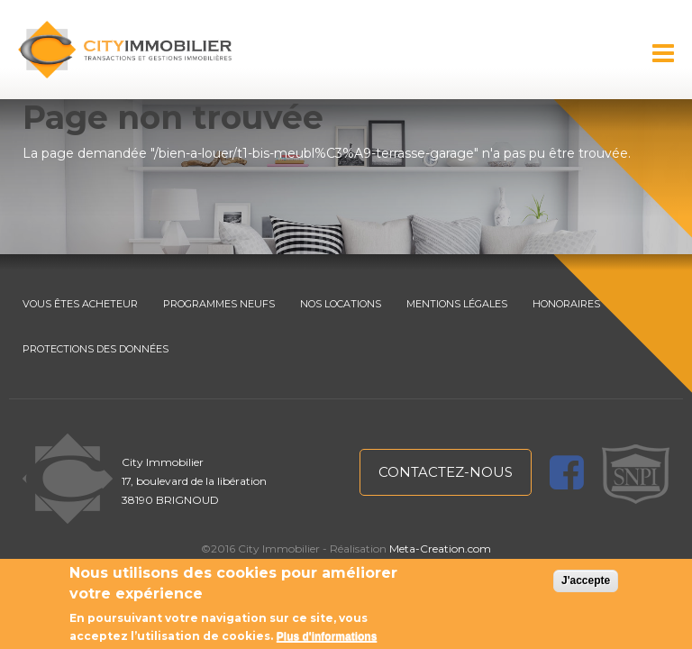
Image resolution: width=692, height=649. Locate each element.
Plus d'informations (327, 636)
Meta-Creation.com (440, 548)
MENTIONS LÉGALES (456, 303)
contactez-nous (445, 471)
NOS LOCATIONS (340, 303)
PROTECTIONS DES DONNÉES (95, 349)
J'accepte (585, 580)
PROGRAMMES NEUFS (219, 303)
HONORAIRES (566, 303)
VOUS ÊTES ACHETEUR (80, 303)
